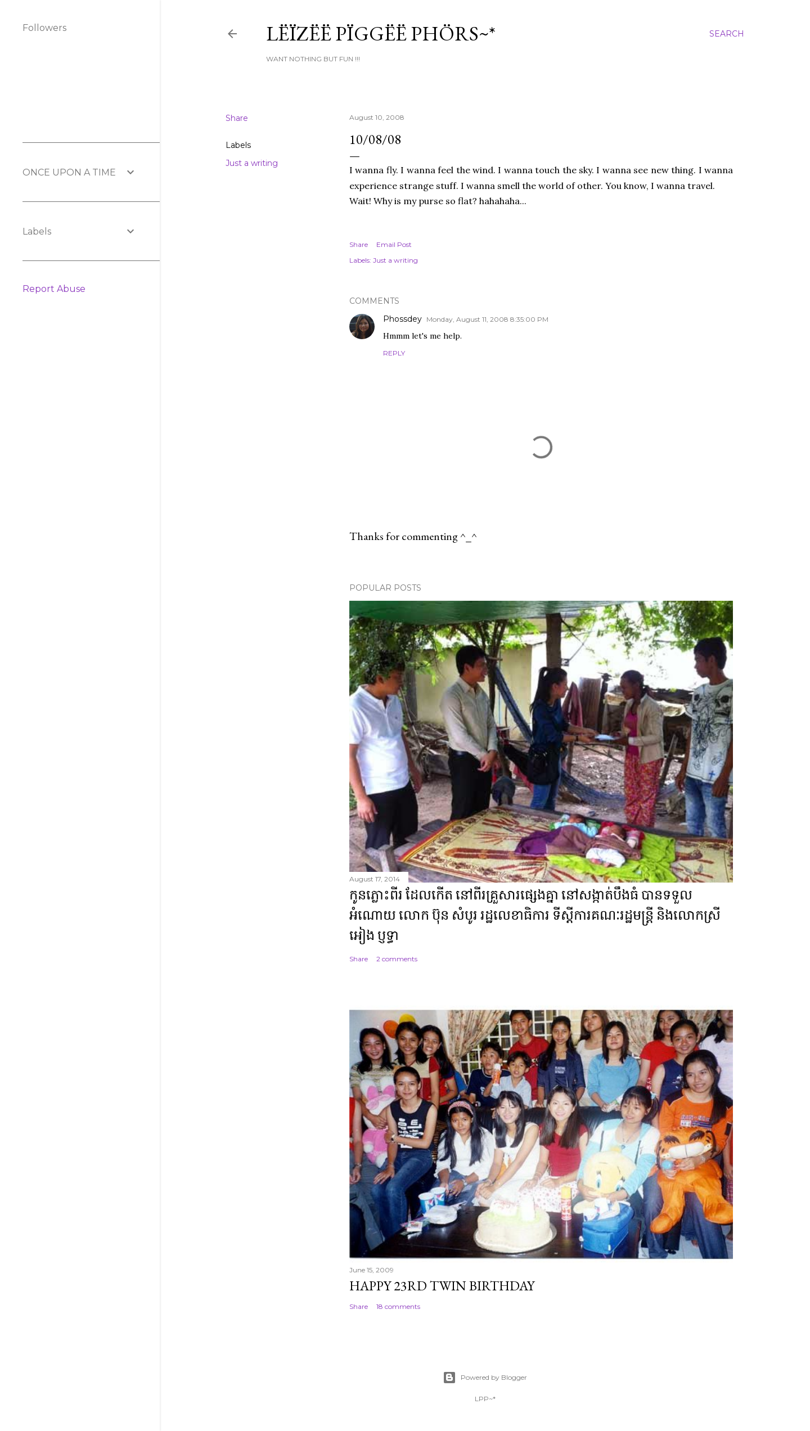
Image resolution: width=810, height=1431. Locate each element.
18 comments (398, 1306)
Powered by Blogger (485, 1377)
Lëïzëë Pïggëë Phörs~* (381, 33)
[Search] (726, 33)
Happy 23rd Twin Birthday (441, 1285)
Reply (394, 353)
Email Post (394, 244)
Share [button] (237, 118)
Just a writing (252, 163)
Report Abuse (54, 289)
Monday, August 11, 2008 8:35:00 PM (487, 319)
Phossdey (402, 319)
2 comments (396, 959)
